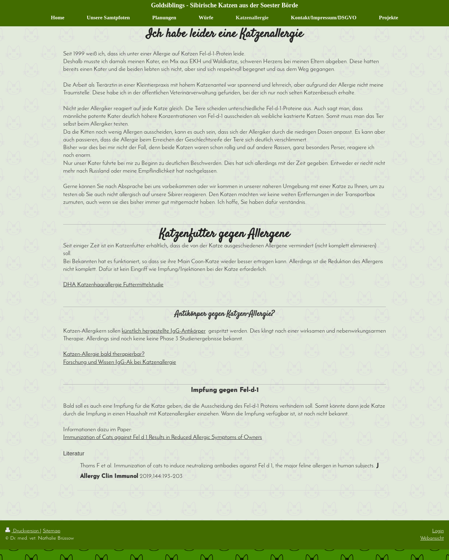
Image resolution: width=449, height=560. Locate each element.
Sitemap (51, 531)
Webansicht (432, 538)
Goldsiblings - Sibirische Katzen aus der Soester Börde (224, 5)
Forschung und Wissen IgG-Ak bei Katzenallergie (119, 362)
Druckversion (22, 531)
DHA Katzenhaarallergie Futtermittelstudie (113, 285)
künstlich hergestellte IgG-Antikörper (164, 331)
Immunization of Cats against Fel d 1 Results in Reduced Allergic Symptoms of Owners (162, 437)
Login (438, 531)
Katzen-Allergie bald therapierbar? (104, 354)
